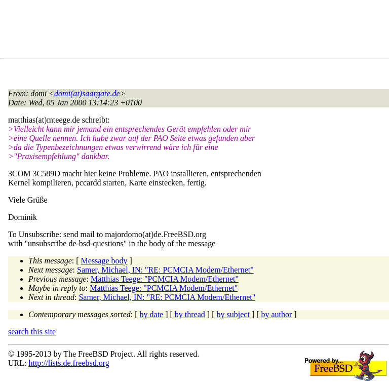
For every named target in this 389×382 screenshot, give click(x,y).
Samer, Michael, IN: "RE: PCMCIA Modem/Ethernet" (165, 269)
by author (276, 314)
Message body (104, 260)
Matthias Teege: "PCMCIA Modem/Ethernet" (165, 279)
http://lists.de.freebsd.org (68, 363)
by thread (190, 314)
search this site (32, 331)
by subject (233, 314)
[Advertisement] (192, 31)
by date (152, 314)
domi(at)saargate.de (87, 93)
